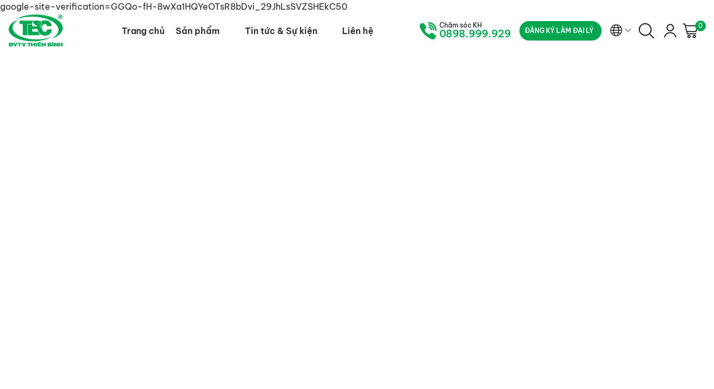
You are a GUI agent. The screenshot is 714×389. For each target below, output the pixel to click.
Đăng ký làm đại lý (559, 30)
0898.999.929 (475, 34)
